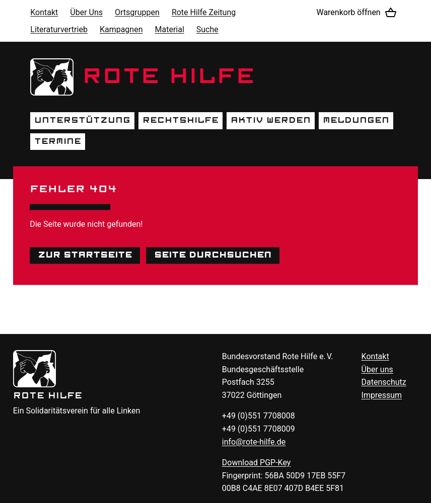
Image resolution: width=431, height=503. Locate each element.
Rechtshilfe (180, 120)
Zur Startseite (85, 255)
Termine (57, 141)
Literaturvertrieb (59, 29)
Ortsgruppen (137, 12)
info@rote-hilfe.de (254, 442)
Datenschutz (384, 382)
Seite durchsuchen (212, 255)
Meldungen (356, 120)
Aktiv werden (271, 120)
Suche (207, 29)
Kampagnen (121, 29)
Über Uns (86, 12)
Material (169, 29)
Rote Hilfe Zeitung (204, 12)
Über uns (377, 369)
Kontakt (44, 12)
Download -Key (256, 462)
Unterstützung (82, 120)
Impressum (382, 395)
